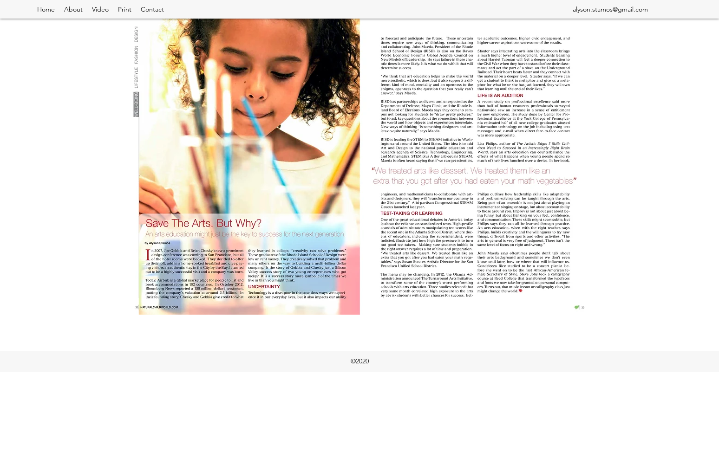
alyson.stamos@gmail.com (610, 9)
